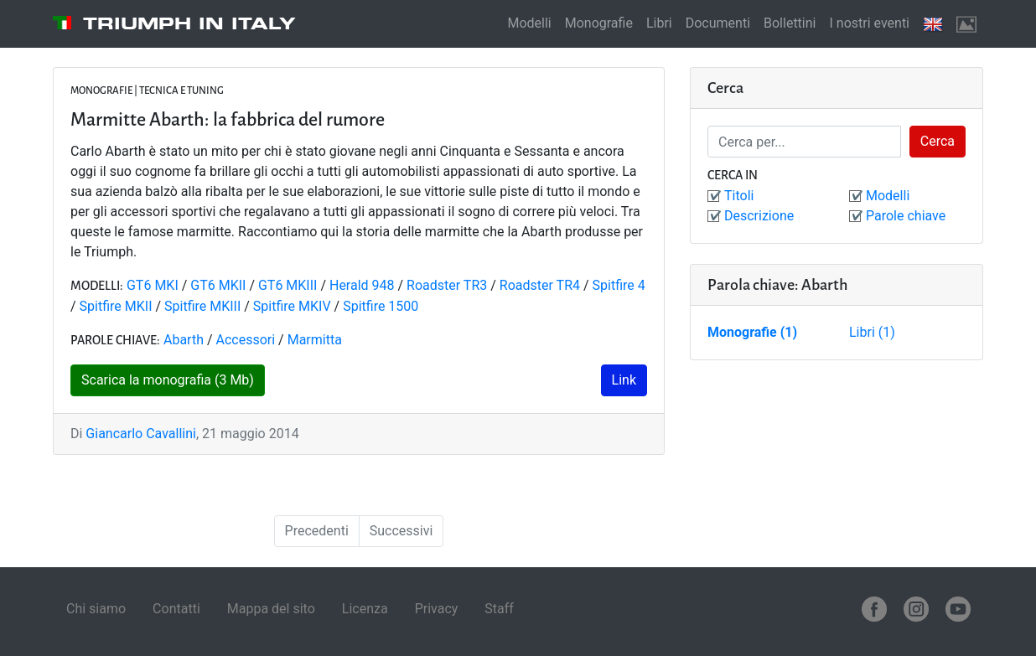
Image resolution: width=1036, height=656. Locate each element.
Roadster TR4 (540, 285)
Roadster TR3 (447, 285)
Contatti (176, 609)
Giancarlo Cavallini (140, 434)
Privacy (436, 609)
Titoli (739, 196)
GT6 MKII (218, 285)
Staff (499, 609)
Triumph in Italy (189, 23)
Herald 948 (362, 285)
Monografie (599, 23)
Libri (659, 23)
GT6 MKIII (287, 285)
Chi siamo (96, 609)
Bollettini (790, 23)
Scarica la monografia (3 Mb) (167, 380)
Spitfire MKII (116, 306)
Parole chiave (905, 216)
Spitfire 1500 (380, 306)
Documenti (718, 23)
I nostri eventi (869, 23)
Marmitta (314, 340)
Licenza (365, 609)
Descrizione (759, 216)
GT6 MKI (153, 285)
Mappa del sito (271, 609)
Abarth (183, 340)
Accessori (246, 340)
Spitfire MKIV (292, 306)
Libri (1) (872, 332)
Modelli (529, 23)
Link (624, 380)
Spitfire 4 (619, 285)
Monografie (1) (752, 332)
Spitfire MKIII (202, 306)
